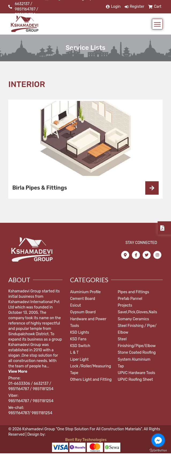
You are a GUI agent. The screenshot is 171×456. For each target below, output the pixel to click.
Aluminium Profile (85, 292)
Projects (125, 305)
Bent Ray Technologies (85, 440)
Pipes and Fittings (133, 292)
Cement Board (82, 298)
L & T (74, 352)
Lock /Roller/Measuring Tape (90, 369)
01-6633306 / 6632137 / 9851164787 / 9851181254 (30, 386)
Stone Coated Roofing (137, 352)
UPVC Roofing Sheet (135, 379)
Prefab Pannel (130, 298)
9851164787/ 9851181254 (30, 413)
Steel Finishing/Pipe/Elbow (137, 342)
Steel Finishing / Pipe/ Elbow (137, 329)
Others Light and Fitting (90, 379)
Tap (121, 366)
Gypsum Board (83, 312)
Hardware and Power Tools (88, 322)
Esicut (75, 305)
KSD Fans (78, 339)
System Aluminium (134, 359)
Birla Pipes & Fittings (39, 187)
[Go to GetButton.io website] (158, 450)
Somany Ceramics (133, 319)
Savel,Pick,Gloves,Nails (137, 312)
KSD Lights (79, 332)
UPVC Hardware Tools (136, 373)
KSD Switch (80, 346)
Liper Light (79, 359)
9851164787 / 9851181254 (30, 401)
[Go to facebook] (158, 440)
